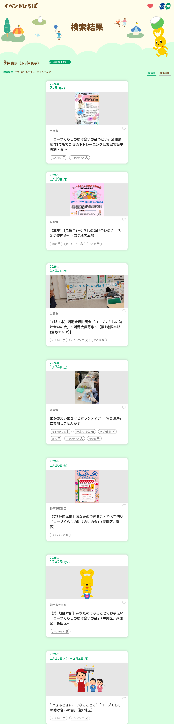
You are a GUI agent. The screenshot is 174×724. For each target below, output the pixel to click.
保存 (77, 131)
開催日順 (165, 73)
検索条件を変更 (68, 62)
